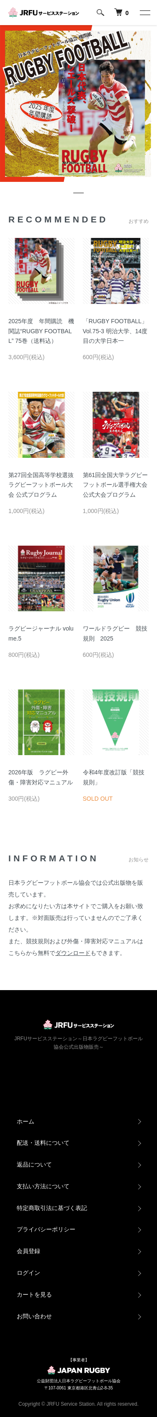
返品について (34, 1164)
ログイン (28, 1272)
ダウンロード (72, 953)
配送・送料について (43, 1142)
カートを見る (34, 1294)
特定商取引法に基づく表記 (52, 1208)
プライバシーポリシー (46, 1229)
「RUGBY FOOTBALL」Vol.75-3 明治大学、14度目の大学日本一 (115, 331)
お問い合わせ (34, 1316)
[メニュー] (144, 12)
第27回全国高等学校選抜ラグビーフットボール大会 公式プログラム (41, 485)
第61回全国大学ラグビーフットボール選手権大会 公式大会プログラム (118, 485)
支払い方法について (43, 1186)
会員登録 (28, 1251)
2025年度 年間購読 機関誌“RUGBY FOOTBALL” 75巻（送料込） (41, 331)
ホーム (25, 1121)
